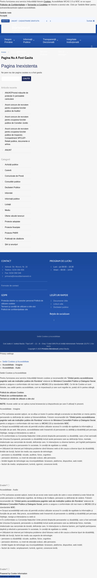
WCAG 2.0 (46, 384)
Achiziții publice (11, 165)
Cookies (47, 1)
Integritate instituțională (74, 40)
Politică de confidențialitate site (14, 309)
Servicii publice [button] (45, 53)
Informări (9, 193)
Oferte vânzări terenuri (14, 216)
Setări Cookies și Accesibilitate (48, 336)
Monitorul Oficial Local (24, 53)
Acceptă (3, 16)
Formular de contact (9, 286)
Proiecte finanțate (12, 227)
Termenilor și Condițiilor (38, 5)
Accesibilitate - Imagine (12, 365)
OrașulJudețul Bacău (21, 27)
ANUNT (8, 150)
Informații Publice (29, 40)
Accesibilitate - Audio (11, 368)
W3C (66, 384)
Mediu (7, 210)
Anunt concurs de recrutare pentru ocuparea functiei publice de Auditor (16, 108)
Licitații (8, 204)
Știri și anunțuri (11, 244)
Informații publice (12, 199)
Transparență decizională (50, 40)
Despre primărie (9, 40)
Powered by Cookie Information (13, 573)
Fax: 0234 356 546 (13, 273)
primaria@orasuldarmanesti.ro (18, 276)
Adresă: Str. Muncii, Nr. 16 (16, 267)
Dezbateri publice (61, 307)
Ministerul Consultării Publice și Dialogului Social (74, 381)
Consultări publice (12, 182)
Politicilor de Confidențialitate (12, 5)
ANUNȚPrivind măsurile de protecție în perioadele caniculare (16, 96)
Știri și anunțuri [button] (63, 53)
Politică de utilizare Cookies (12, 392)
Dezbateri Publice (12, 187)
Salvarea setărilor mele (10, 576)
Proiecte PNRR (11, 233)
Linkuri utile (58, 304)
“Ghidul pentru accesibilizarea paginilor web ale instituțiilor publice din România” (48, 501)
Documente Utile (60, 301)
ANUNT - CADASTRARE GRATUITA (25, 21)
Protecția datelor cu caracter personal (17, 301)
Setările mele (5, 13)
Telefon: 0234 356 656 (14, 270)
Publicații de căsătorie (14, 239)
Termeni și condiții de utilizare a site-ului (18, 307)
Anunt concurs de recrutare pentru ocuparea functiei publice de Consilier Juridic (16, 120)
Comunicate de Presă (14, 176)
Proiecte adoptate (12, 222)
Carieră (8, 170)
